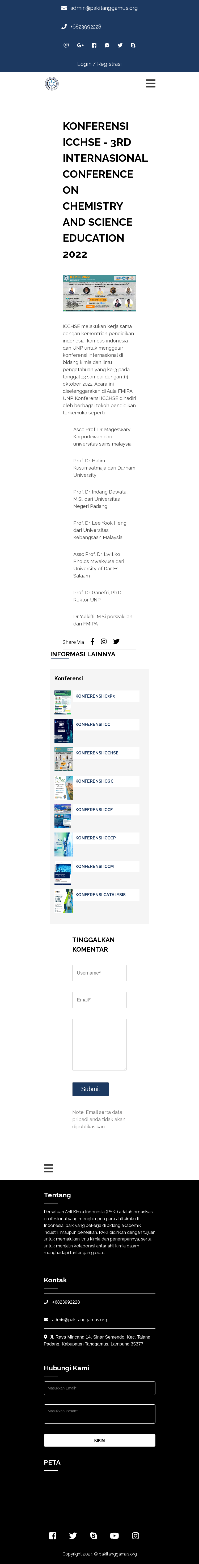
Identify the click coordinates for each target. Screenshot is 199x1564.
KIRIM (99, 1440)
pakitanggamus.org (118, 1554)
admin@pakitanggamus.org (99, 8)
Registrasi (109, 64)
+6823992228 (81, 26)
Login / (86, 64)
